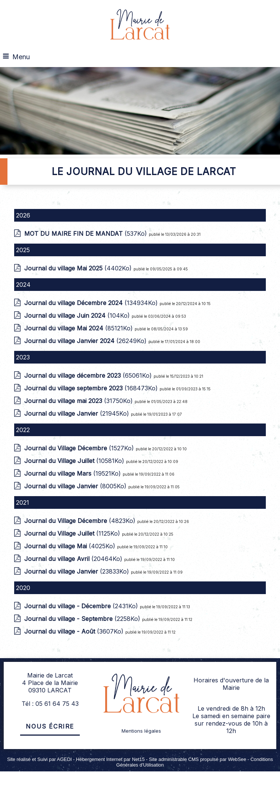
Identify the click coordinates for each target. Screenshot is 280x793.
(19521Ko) (73, 473)
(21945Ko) (77, 413)
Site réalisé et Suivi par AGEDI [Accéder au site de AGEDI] (39, 759)
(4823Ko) (80, 520)
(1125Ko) (73, 533)
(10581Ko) (75, 460)
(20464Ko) (74, 558)
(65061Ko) (89, 375)
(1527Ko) (80, 448)
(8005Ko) (76, 486)
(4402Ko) (78, 268)
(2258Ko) (83, 618)
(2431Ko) (82, 606)
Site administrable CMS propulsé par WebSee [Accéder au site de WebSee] (197, 759)
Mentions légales (141, 731)
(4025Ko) (70, 546)
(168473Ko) (92, 388)
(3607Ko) (74, 631)
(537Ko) (86, 233)
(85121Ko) (79, 328)
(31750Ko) (79, 401)
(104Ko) (78, 315)
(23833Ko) (77, 571)
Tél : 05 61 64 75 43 (50, 703)
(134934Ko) (92, 303)
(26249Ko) (86, 341)
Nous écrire (50, 726)
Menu (21, 57)
